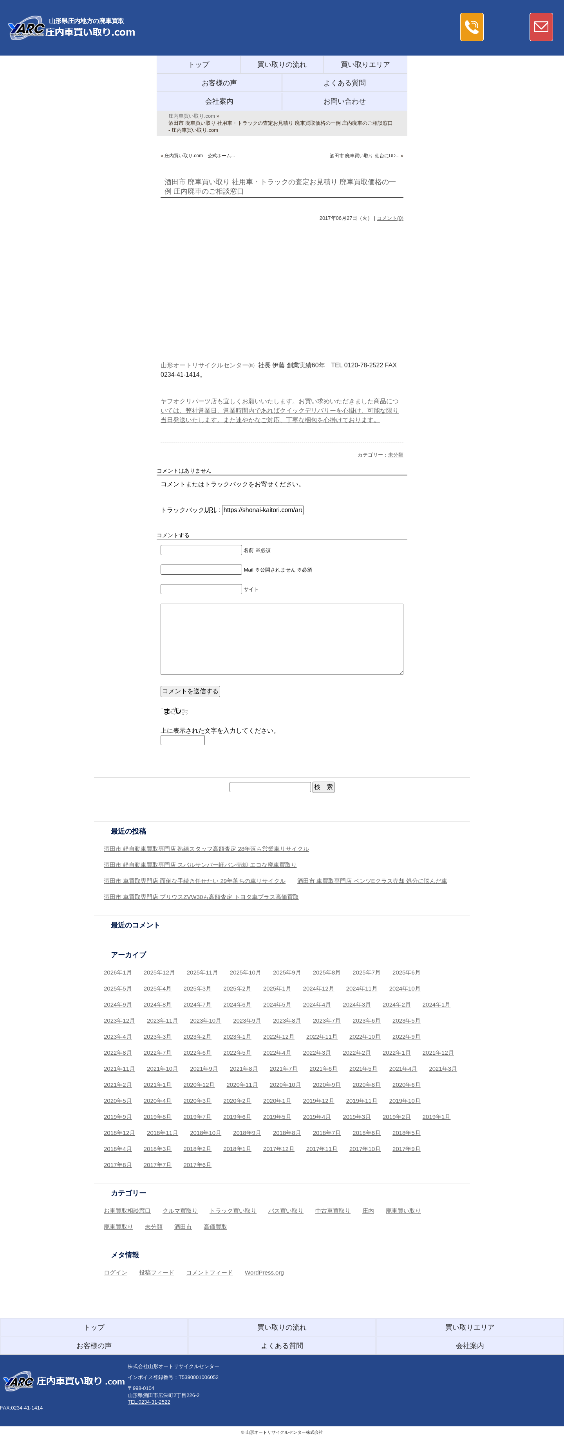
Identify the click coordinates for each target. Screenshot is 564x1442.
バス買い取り (286, 1210)
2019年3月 (357, 1116)
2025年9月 (287, 972)
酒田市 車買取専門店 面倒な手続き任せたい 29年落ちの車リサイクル (195, 880)
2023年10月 (205, 1020)
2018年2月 (197, 1148)
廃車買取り (118, 1226)
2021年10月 (162, 1068)
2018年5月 (406, 1132)
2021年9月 (204, 1068)
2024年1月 (437, 1004)
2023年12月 (119, 1020)
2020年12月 (199, 1084)
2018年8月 (287, 1132)
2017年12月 (279, 1148)
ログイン (115, 1272)
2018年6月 (366, 1132)
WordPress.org (264, 1272)
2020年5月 (118, 1100)
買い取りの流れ (282, 64)
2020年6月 (406, 1084)
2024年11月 (362, 988)
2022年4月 (277, 1052)
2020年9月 (327, 1084)
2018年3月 (158, 1148)
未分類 (395, 455)
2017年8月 (118, 1165)
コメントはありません (184, 470)
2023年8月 (287, 1020)
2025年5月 (118, 988)
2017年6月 (197, 1165)
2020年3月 (197, 1100)
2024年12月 (318, 988)
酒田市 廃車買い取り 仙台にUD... (365, 155)
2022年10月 (365, 1036)
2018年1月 (237, 1148)
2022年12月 (279, 1036)
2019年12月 (318, 1100)
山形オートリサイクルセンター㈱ (208, 365)
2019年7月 (197, 1116)
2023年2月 (197, 1036)
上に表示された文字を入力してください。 (220, 730)
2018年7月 (327, 1132)
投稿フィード (156, 1272)
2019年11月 (362, 1100)
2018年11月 (162, 1132)
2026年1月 (118, 972)
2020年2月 (237, 1100)
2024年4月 (317, 1004)
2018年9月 (247, 1132)
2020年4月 (158, 1100)
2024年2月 (397, 1004)
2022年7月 (158, 1052)
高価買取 (215, 1226)
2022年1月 (397, 1052)
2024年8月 (158, 1004)
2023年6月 (366, 1020)
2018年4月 (118, 1148)
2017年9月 (406, 1148)
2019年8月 (158, 1116)
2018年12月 (119, 1132)
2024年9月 (118, 1004)
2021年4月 (403, 1068)
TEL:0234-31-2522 (149, 1402)
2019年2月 (397, 1116)
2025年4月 (158, 988)
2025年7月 (366, 972)
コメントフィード (209, 1272)
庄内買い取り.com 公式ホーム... (199, 155)
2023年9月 (247, 1020)
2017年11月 (322, 1148)
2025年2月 (237, 988)
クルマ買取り (180, 1210)
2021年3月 (443, 1068)
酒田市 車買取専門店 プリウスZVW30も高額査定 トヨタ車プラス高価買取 (201, 897)
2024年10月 (405, 988)
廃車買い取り (403, 1210)
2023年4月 (118, 1036)
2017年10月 (365, 1148)
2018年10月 (205, 1132)
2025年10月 (245, 972)
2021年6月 (323, 1068)
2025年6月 (406, 972)
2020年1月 (277, 1100)
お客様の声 (219, 83)
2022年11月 (322, 1036)
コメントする (173, 535)
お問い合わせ (345, 101)
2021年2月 (118, 1084)
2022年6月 (197, 1052)
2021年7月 (284, 1068)
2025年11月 (202, 972)
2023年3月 (158, 1036)
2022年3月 (317, 1052)
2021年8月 (244, 1068)
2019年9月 (118, 1116)
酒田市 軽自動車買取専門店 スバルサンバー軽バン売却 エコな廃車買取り (200, 864)
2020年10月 (285, 1084)
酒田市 (183, 1226)
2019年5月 (277, 1116)
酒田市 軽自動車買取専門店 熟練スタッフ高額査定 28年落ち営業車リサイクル (206, 848)
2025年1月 (277, 988)
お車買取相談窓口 (127, 1210)
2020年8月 (366, 1084)
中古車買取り (333, 1210)
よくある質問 (345, 83)
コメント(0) (390, 218)
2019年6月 (237, 1116)
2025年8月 (327, 972)
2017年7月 (158, 1165)
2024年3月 (357, 1004)
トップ (198, 64)
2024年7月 (197, 1004)
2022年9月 (406, 1036)
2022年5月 (237, 1052)
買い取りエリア (365, 64)
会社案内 (219, 101)
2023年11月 (162, 1020)
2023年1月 (237, 1036)
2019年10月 (405, 1100)
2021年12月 (438, 1052)
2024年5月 (277, 1004)
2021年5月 (363, 1068)
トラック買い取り (233, 1210)
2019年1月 (437, 1116)
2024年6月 (237, 1004)
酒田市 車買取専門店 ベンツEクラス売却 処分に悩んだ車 (372, 880)
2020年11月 (242, 1084)
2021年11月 (119, 1068)
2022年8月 (118, 1052)
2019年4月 (317, 1116)
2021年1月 (158, 1084)
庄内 (368, 1210)
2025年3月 (197, 988)
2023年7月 (327, 1020)
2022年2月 (357, 1052)
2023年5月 (406, 1020)
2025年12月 (159, 972)
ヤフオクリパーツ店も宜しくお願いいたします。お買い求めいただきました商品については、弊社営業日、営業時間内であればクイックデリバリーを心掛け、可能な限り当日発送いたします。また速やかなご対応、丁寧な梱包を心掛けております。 (280, 410)
